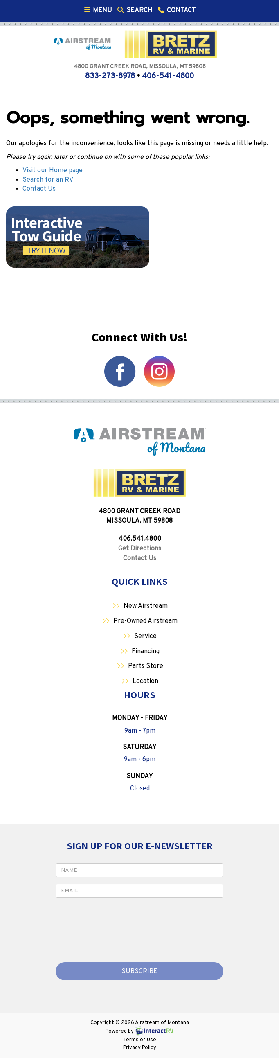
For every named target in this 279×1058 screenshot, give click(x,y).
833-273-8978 (110, 76)
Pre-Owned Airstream (145, 621)
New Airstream (146, 606)
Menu (99, 10)
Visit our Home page (52, 171)
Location (145, 681)
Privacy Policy (139, 1047)
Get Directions (139, 549)
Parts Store (145, 666)
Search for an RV (47, 180)
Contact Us (39, 189)
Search (134, 10)
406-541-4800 (168, 76)
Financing (146, 651)
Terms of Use (139, 1040)
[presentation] (103, 926)
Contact (176, 10)
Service (145, 636)
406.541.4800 (139, 539)
